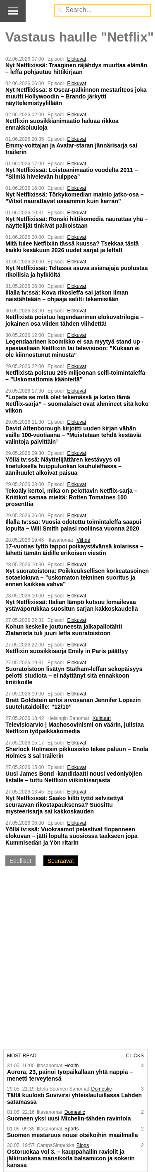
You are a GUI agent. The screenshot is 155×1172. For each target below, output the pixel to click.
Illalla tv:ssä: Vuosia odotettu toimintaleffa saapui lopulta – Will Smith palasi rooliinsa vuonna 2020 (73, 525)
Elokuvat (76, 59)
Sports (71, 1129)
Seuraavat (61, 861)
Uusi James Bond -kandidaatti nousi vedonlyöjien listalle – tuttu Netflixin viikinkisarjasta (73, 777)
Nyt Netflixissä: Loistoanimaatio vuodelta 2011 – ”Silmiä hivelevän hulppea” (71, 173)
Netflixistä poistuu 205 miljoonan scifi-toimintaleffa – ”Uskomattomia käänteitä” (75, 376)
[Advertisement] (77, 959)
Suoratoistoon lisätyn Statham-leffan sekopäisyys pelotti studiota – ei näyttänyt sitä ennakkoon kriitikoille (73, 676)
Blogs (82, 1145)
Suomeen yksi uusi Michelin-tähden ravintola (69, 1118)
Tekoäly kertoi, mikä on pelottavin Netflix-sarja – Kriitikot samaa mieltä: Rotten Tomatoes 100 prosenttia (71, 497)
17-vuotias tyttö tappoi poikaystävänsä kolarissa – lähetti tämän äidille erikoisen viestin (74, 549)
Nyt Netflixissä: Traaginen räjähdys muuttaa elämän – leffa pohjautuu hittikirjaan (76, 68)
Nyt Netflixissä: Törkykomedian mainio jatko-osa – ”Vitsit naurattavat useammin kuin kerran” (74, 197)
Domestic (101, 1089)
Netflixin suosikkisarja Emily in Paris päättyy (66, 651)
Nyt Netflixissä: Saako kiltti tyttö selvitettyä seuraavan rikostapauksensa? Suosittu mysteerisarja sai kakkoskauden (64, 805)
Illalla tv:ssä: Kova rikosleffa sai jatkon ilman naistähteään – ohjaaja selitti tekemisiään (66, 295)
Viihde (83, 540)
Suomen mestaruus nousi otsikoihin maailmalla (72, 1135)
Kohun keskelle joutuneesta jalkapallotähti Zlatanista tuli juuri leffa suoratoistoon (63, 629)
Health (71, 1066)
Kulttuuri (102, 718)
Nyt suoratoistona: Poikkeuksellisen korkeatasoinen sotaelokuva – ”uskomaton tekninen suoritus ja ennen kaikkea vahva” (77, 577)
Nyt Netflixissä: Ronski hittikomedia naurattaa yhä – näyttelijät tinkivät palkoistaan (76, 222)
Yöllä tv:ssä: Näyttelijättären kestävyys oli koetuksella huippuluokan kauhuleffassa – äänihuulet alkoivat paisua (63, 466)
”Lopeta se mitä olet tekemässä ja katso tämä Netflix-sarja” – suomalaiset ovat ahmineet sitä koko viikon (76, 404)
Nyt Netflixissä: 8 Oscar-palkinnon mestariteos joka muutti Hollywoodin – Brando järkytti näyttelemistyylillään (76, 96)
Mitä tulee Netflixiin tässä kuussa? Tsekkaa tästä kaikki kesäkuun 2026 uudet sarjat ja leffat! (72, 246)
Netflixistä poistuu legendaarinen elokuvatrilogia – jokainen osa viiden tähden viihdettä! (74, 320)
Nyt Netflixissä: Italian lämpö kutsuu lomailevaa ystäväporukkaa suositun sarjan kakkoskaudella (71, 605)
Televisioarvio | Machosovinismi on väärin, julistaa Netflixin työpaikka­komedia (74, 728)
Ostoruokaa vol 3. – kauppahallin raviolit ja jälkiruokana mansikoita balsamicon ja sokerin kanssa (71, 1158)
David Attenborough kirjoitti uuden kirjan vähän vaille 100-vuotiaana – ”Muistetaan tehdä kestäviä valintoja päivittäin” (73, 435)
